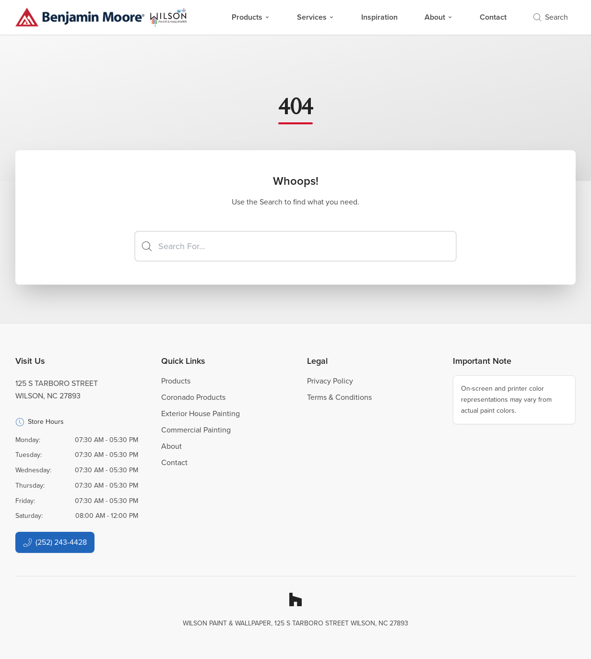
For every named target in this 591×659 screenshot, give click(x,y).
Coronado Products (193, 397)
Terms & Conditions (339, 397)
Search (550, 17)
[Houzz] (295, 599)
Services (315, 17)
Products (251, 17)
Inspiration (379, 17)
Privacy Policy (330, 380)
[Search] (295, 246)
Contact (493, 17)
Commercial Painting (196, 429)
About (439, 17)
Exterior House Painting (200, 413)
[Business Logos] (101, 17)
